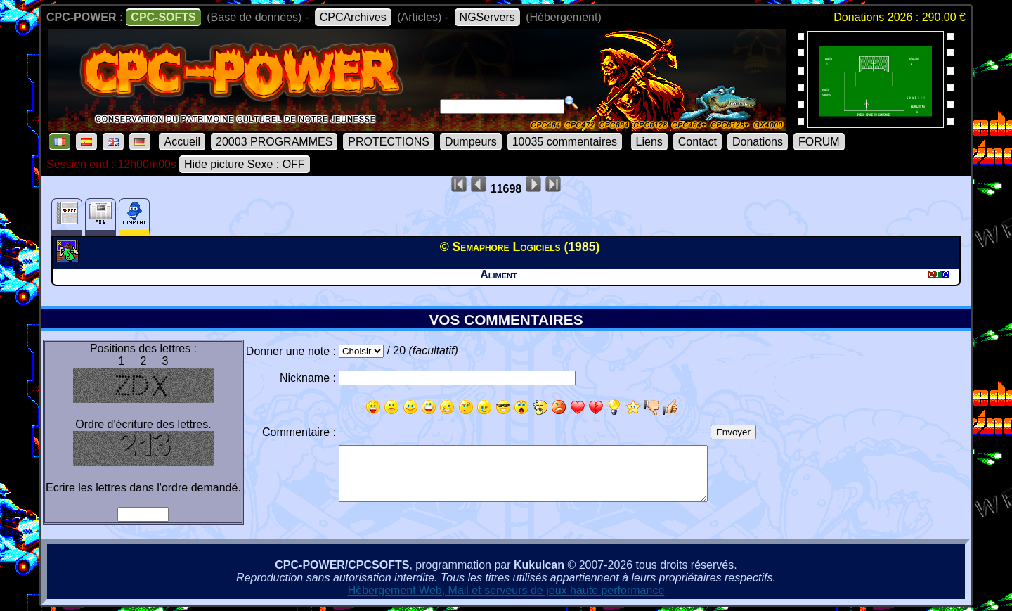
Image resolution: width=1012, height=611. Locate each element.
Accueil (182, 142)
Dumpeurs (471, 142)
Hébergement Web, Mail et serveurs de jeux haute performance (506, 590)
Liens (649, 142)
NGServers (487, 17)
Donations (757, 142)
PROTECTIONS (388, 142)
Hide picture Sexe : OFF (244, 164)
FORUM (819, 142)
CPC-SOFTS (163, 17)
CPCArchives (353, 17)
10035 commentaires (564, 142)
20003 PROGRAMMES (274, 142)
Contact (697, 142)
